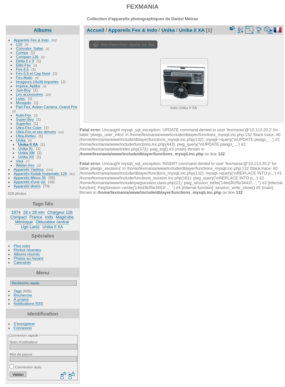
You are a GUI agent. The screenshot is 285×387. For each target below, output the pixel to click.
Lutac (20, 98)
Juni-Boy (23, 90)
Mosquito (23, 102)
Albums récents (27, 254)
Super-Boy (25, 119)
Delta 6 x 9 (25, 61)
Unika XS (26, 157)
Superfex (23, 123)
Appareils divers (27, 186)
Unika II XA (28, 144)
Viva (19, 161)
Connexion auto (25, 367)
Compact (18, 217)
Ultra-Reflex (26, 136)
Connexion (23, 328)
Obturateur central (52, 221)
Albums (43, 30)
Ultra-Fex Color (29, 127)
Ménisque (24, 221)
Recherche (23, 295)
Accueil (95, 30)
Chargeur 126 (60, 212)
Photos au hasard (28, 258)
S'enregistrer (24, 324)
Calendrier (22, 262)
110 (19, 44)
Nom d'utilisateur (24, 342)
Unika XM (26, 152)
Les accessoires (29, 94)
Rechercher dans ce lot (127, 44)
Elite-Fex (23, 65)
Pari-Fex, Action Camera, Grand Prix (46, 107)
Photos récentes (27, 250)
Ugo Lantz (30, 226)
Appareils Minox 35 (30, 178)
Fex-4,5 (22, 69)
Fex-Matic (24, 77)
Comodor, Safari (29, 48)
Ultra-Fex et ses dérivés (36, 132)
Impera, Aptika (28, 86)
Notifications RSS (28, 303)
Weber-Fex (25, 165)
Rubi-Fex (23, 115)
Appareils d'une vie (30, 182)
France (36, 217)
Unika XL (25, 148)
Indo (49, 217)
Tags (18, 291)
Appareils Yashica (29, 169)
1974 (15, 212)
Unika (21, 140)
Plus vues (22, 246)
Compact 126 (28, 57)
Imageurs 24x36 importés (37, 82)
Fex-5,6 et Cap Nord (33, 73)
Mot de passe (21, 354)
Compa (22, 52)
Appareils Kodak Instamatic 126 (40, 173)
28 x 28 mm (34, 212)
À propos (21, 299)
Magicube (65, 217)
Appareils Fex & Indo (31, 40)
